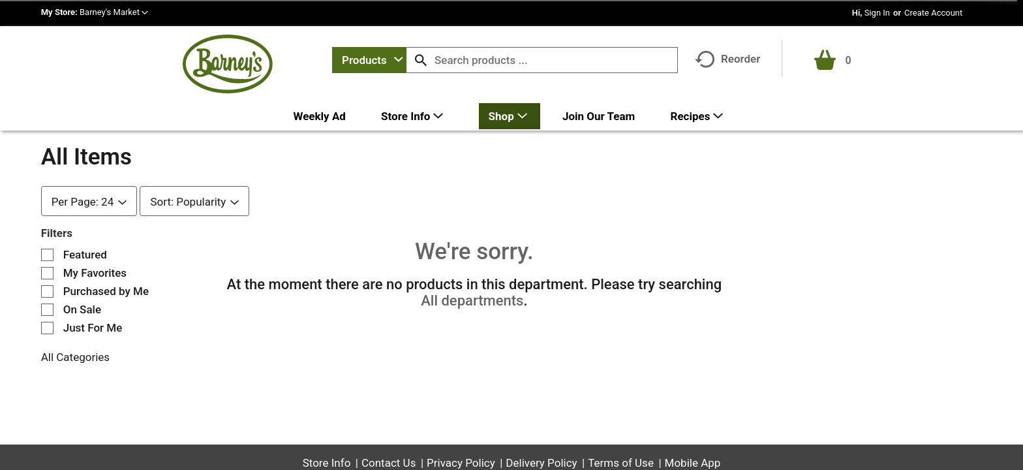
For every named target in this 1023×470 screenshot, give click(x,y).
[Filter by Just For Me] (47, 328)
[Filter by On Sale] (47, 310)
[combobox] (369, 60)
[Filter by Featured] (47, 255)
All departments (472, 300)
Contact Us (388, 462)
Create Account (933, 13)
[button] (114, 12)
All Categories (75, 357)
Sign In (877, 13)
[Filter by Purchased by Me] (47, 291)
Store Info (327, 462)
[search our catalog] (420, 60)
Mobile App (693, 462)
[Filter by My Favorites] (47, 273)
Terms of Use (621, 462)
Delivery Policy (541, 462)
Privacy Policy (461, 462)
